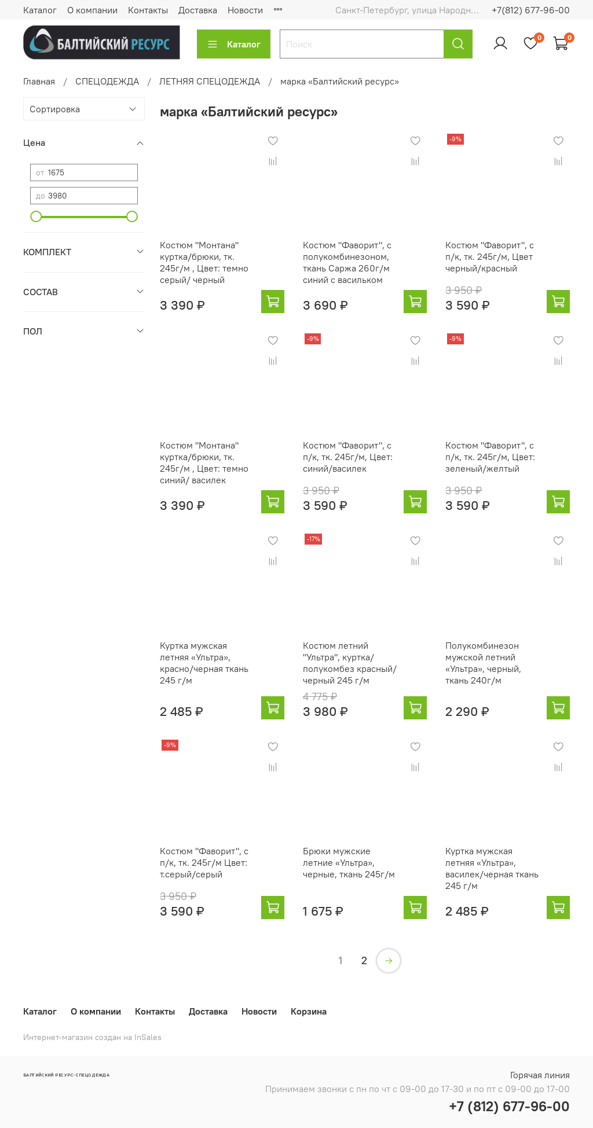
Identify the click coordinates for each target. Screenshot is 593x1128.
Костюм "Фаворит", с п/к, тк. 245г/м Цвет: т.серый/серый (204, 862)
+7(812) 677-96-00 (531, 10)
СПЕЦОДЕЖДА (107, 81)
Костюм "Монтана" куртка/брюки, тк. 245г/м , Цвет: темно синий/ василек (204, 462)
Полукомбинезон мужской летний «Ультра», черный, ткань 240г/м (483, 663)
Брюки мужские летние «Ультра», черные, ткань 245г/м (349, 862)
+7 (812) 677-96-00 (509, 1106)
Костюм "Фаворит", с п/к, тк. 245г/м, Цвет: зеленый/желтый (490, 456)
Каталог (40, 10)
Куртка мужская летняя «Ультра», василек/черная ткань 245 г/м (492, 868)
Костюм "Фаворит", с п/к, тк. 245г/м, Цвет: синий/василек (348, 456)
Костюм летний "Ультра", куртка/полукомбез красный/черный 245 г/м (350, 663)
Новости (245, 10)
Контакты (148, 10)
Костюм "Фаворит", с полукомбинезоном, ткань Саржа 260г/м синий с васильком (347, 262)
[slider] (36, 216)
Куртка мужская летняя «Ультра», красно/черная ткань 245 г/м (204, 663)
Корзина (309, 1011)
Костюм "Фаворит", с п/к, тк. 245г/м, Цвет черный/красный (489, 256)
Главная (39, 81)
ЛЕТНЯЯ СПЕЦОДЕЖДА (209, 81)
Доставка (197, 10)
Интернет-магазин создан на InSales (92, 1037)
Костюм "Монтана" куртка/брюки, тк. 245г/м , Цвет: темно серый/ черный (204, 262)
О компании (92, 10)
